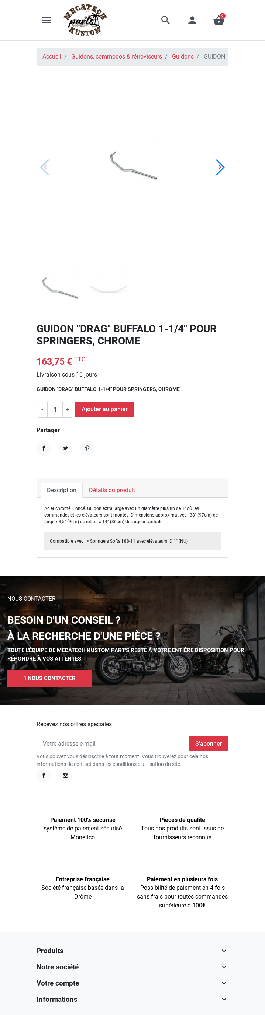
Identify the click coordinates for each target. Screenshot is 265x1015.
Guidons (183, 56)
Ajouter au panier (105, 409)
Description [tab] (61, 490)
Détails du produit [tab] (112, 490)
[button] (165, 20)
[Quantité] (54, 409)
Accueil (51, 56)
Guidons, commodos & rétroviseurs (116, 56)
